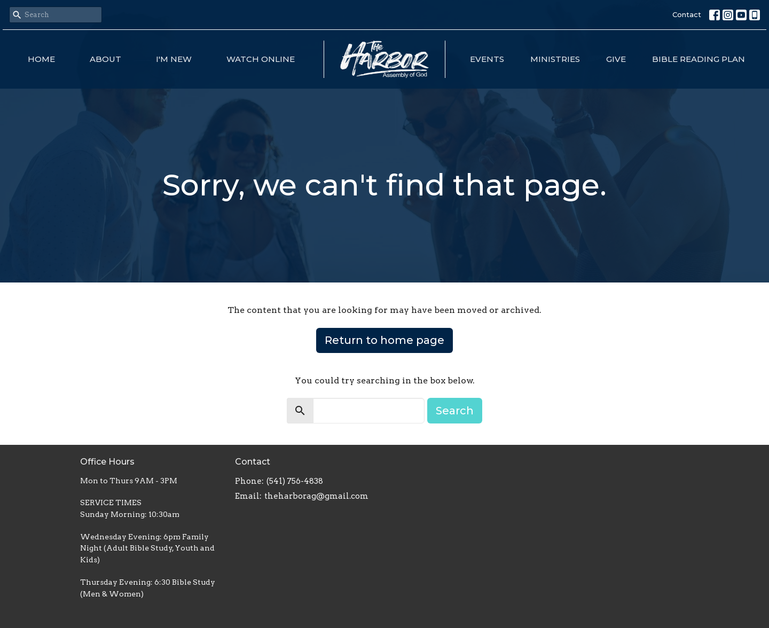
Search (455, 410)
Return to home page (384, 340)
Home (41, 59)
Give (616, 59)
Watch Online (260, 59)
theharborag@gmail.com (316, 496)
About (105, 59)
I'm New (174, 59)
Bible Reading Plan (698, 59)
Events (487, 59)
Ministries (555, 59)
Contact (686, 14)
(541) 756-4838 (294, 481)
